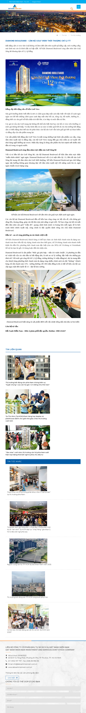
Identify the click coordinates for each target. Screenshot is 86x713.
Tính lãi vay (13, 677)
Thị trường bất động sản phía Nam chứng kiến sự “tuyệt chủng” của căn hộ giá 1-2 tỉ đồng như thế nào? (23, 385)
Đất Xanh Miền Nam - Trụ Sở (19, 2)
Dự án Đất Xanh (12, 688)
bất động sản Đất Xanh (38, 688)
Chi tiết (11, 615)
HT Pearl (26, 693)
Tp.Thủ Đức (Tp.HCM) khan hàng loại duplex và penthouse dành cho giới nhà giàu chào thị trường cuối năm (62, 385)
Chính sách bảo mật (43, 705)
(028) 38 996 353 (32, 598)
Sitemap (43, 708)
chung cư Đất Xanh (66, 688)
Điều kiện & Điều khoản (43, 702)
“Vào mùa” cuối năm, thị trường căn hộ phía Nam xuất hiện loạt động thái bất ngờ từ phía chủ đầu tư (23, 421)
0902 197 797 (16, 598)
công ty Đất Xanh (42, 690)
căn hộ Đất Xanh (18, 690)
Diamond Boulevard (45, 693)
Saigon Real (36, 2)
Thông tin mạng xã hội (17, 659)
